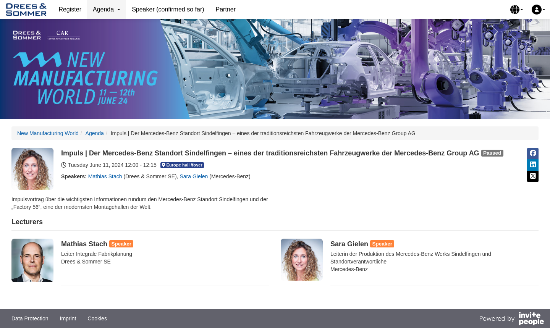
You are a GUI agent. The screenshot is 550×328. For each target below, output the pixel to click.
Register (69, 9)
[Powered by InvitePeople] (511, 319)
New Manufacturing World (48, 133)
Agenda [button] (106, 9)
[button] (516, 9)
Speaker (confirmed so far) (168, 9)
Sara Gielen (194, 176)
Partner (226, 9)
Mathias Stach (105, 176)
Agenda (95, 133)
